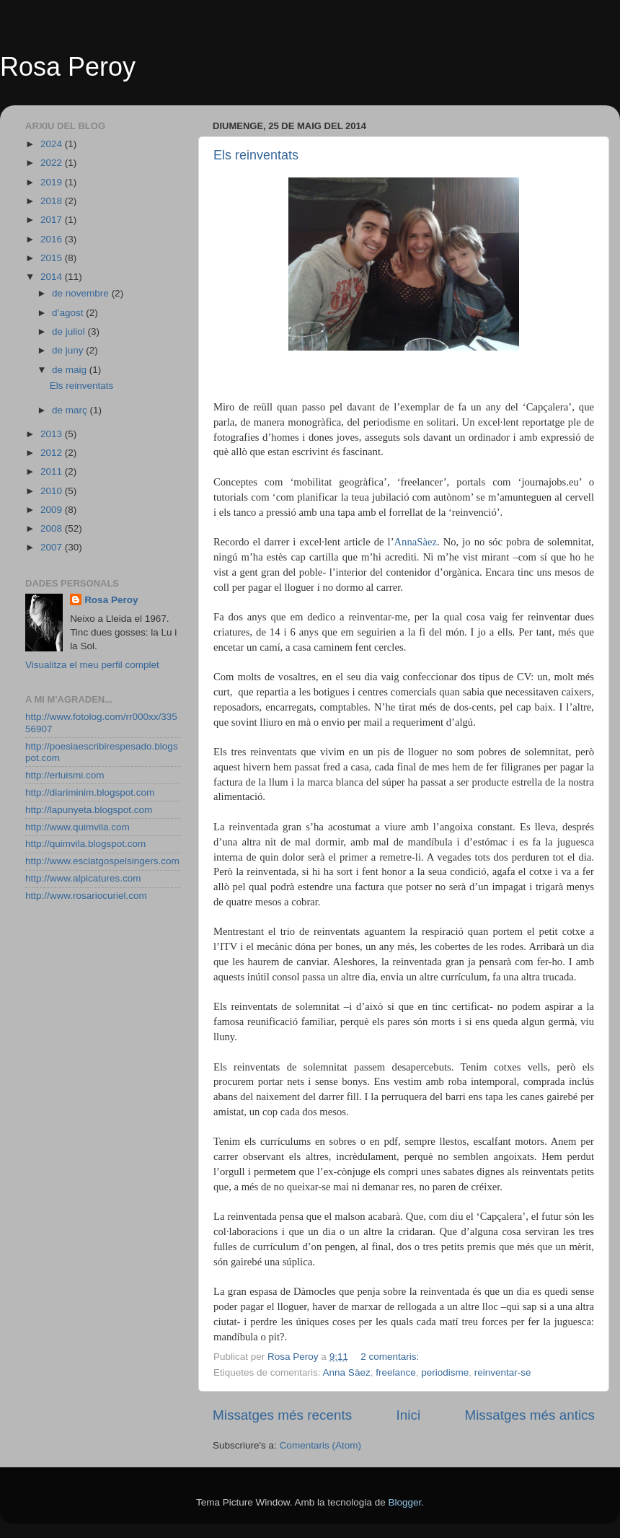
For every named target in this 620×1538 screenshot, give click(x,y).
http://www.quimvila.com (77, 827)
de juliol (70, 331)
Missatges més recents (282, 1415)
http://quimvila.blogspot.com (85, 843)
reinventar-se (502, 1372)
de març (71, 410)
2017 (52, 219)
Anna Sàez (347, 1372)
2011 (52, 471)
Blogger (404, 1502)
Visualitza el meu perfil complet (92, 664)
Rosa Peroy (68, 67)
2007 (52, 547)
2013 (52, 434)
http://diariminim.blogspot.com (89, 792)
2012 (52, 452)
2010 (52, 490)
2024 (52, 144)
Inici (409, 1415)
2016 (52, 239)
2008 (52, 528)
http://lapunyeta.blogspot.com (88, 809)
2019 (52, 182)
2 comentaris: (391, 1356)
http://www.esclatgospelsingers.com (102, 861)
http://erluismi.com (65, 775)
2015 (52, 257)
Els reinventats (255, 155)
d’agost (69, 312)
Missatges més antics (529, 1415)
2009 (52, 509)
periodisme (445, 1372)
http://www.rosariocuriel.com (86, 895)
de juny (69, 350)
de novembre (82, 293)
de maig (70, 369)
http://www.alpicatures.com (83, 878)
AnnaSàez (415, 542)
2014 (52, 276)
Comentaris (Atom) (320, 1445)
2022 (52, 162)
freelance (396, 1372)
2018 (52, 200)
